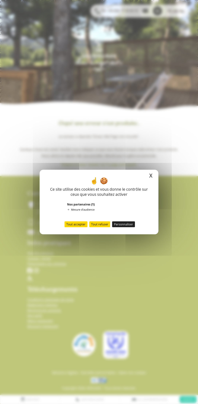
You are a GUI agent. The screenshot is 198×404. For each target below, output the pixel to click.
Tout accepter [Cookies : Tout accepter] (76, 224)
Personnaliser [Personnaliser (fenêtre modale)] (123, 224)
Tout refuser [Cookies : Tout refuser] (99, 224)
